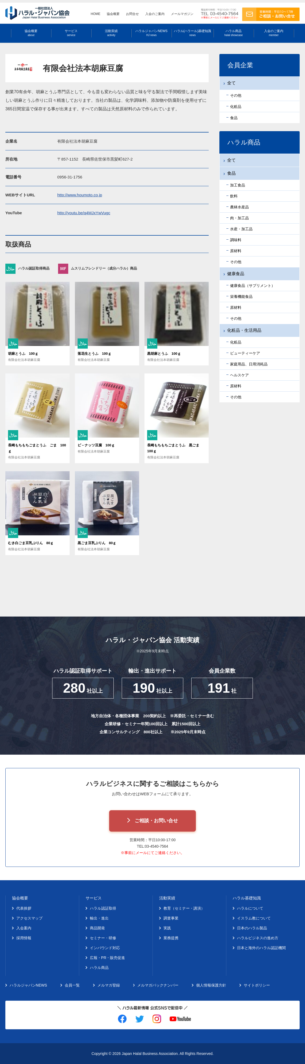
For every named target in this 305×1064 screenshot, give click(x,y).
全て (231, 160)
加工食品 (237, 185)
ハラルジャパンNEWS (151, 33)
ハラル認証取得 (103, 908)
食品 (231, 173)
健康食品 (235, 273)
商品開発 (97, 928)
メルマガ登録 (108, 985)
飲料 (234, 196)
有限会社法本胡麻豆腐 (24, 360)
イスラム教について (254, 918)
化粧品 (235, 342)
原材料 (235, 251)
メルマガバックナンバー (157, 985)
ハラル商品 (233, 33)
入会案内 (23, 928)
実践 (167, 928)
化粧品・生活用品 (244, 330)
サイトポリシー (257, 985)
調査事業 (170, 918)
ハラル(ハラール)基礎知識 (192, 33)
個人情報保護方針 (211, 985)
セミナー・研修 (103, 938)
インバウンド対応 (105, 948)
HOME (95, 14)
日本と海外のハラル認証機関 (261, 948)
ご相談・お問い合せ (156, 820)
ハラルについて (250, 908)
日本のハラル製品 (252, 928)
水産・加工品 (241, 229)
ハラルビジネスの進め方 (257, 938)
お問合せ (132, 14)
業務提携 (170, 938)
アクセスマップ (29, 918)
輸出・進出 (99, 918)
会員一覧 (72, 985)
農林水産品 (239, 207)
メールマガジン (182, 14)
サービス (71, 33)
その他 (235, 262)
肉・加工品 (239, 218)
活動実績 (111, 33)
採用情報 (23, 938)
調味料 (235, 240)
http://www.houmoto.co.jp (79, 195)
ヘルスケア (239, 375)
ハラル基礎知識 (247, 898)
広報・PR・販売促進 (107, 958)
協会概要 (113, 14)
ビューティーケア (245, 353)
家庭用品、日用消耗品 (249, 364)
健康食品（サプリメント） (252, 285)
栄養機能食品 (241, 296)
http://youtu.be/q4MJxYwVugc (83, 213)
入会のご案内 (155, 14)
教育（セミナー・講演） (184, 908)
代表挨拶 (23, 908)
